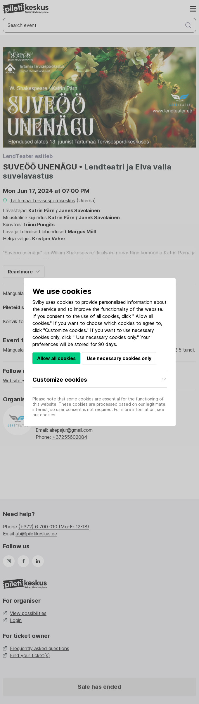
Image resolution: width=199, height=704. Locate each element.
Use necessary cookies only (119, 358)
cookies (65, 302)
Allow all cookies (56, 358)
